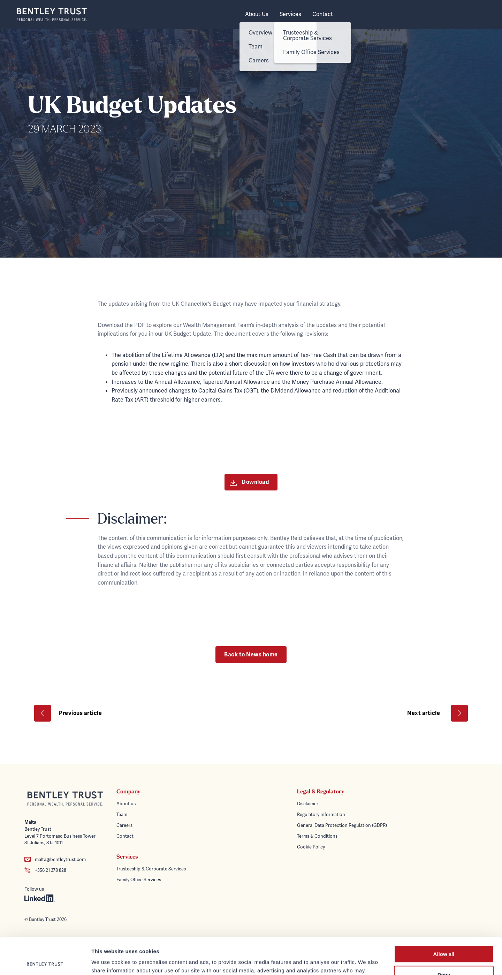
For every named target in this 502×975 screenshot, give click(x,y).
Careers (124, 825)
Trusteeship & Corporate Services (151, 869)
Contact (322, 14)
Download (249, 482)
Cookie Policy (311, 847)
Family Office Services (138, 880)
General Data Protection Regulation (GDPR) (342, 825)
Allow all (444, 917)
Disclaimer (307, 804)
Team (121, 814)
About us (126, 804)
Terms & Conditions (317, 836)
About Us (256, 14)
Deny (444, 938)
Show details (107, 961)
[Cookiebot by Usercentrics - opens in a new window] (45, 961)
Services (290, 14)
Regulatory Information (321, 814)
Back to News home (251, 654)
